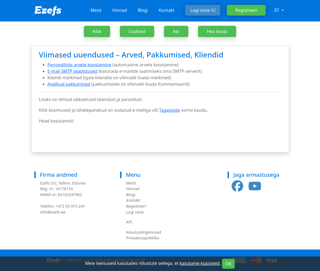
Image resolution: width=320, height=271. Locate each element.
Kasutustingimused (143, 232)
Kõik (97, 31)
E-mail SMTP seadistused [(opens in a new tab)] (73, 71)
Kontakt (167, 10)
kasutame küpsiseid (200, 263)
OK (228, 264)
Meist (96, 10)
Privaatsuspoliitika (142, 237)
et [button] (277, 10)
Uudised (137, 31)
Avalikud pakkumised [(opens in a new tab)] (69, 84)
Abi (176, 31)
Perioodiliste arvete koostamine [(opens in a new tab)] (80, 65)
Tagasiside (169, 110)
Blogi (143, 10)
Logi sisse (202, 10)
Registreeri (246, 10)
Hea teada (217, 31)
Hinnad (119, 10)
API (129, 222)
